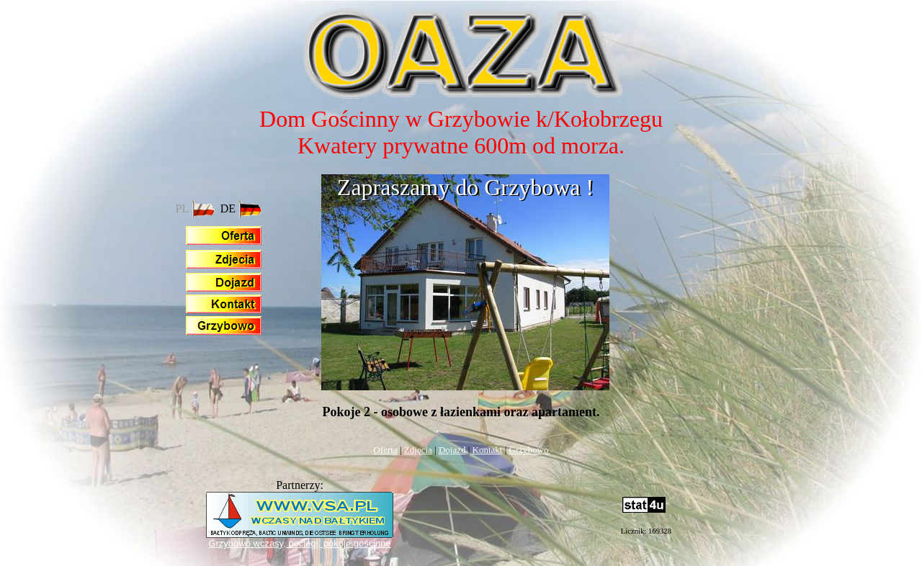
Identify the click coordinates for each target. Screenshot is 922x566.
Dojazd (452, 449)
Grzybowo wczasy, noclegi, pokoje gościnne (299, 543)
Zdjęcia (418, 449)
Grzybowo (529, 449)
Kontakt (488, 449)
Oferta (386, 449)
